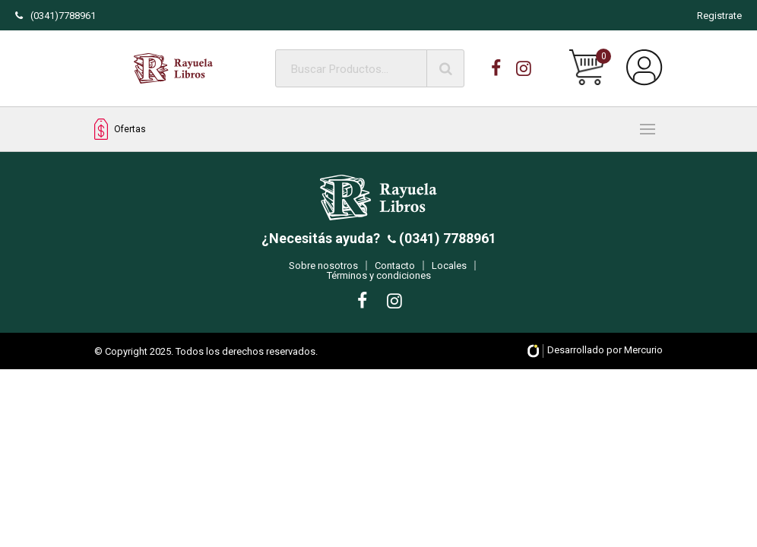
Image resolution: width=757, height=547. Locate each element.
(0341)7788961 (55, 15)
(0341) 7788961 (446, 245)
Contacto (395, 272)
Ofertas (120, 130)
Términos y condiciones (379, 282)
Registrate (719, 15)
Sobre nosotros (323, 272)
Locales (449, 272)
